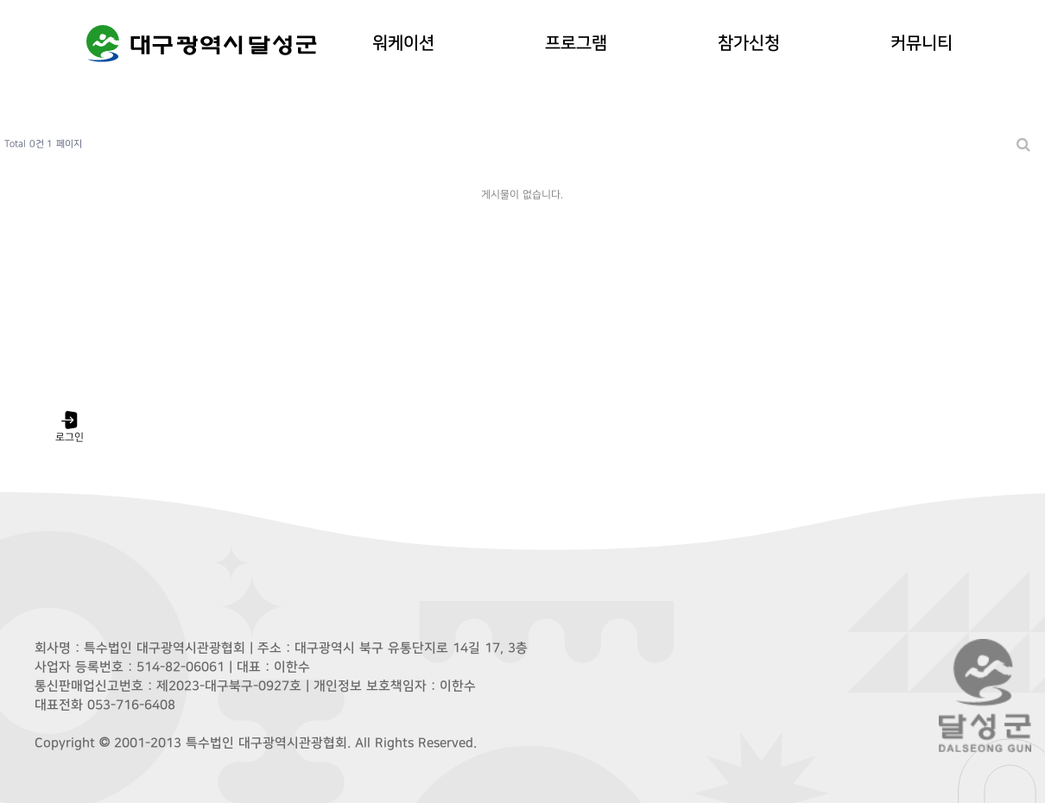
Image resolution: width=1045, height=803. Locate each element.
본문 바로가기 (0, 0)
